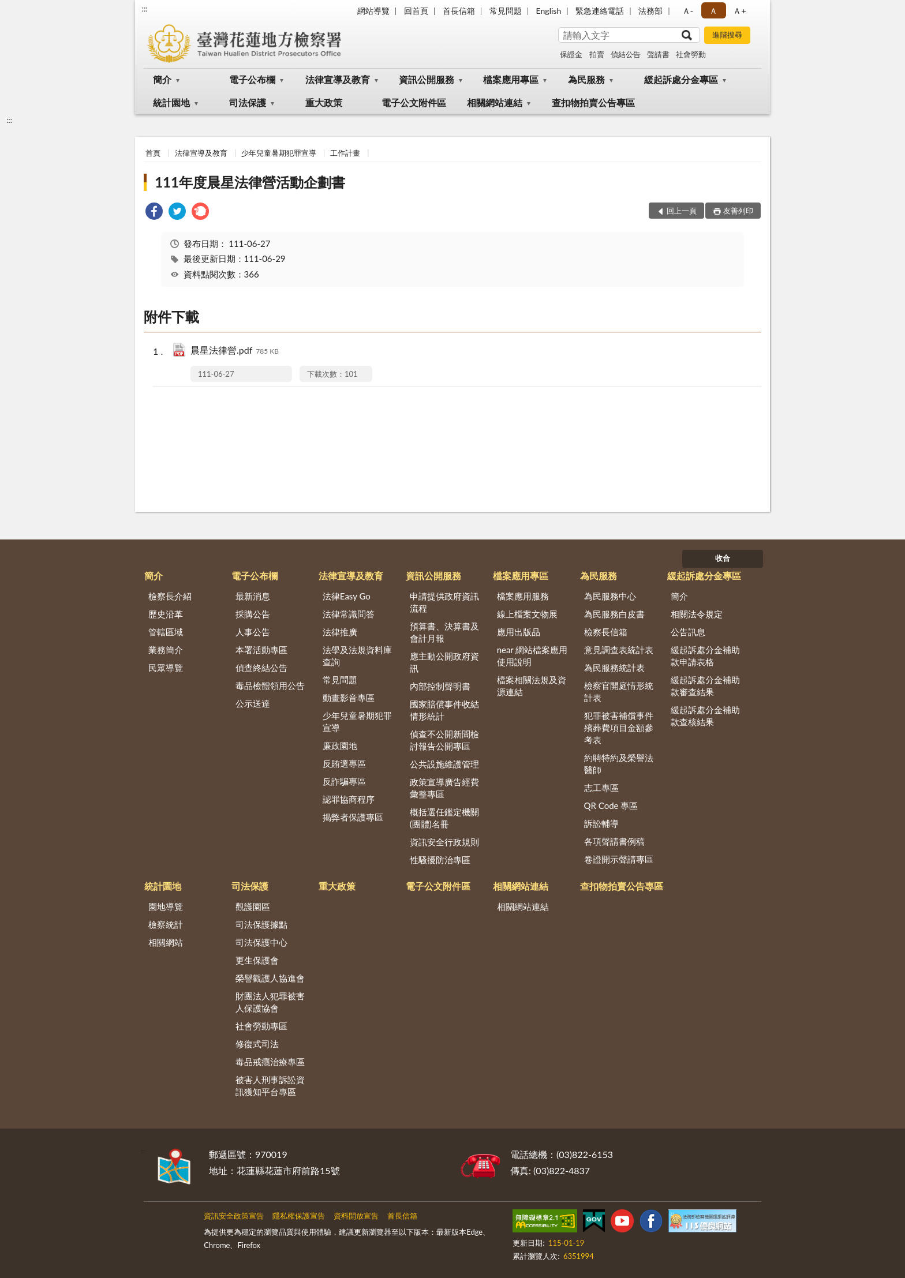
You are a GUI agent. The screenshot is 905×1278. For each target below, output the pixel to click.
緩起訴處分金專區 (681, 79)
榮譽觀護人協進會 (270, 978)
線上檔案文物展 (527, 614)
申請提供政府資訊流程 (444, 602)
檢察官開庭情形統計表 (618, 691)
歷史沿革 (165, 614)
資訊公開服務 (426, 79)
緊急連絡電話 (599, 11)
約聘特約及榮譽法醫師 (618, 763)
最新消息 (252, 596)
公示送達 (252, 703)
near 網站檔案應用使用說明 (532, 655)
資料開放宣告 (356, 1215)
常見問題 (505, 11)
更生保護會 (257, 960)
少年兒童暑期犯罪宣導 (278, 153)
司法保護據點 (261, 924)
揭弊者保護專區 (353, 817)
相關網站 (165, 942)
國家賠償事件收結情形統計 (444, 710)
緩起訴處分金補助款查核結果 (705, 715)
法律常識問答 (349, 614)
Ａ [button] (713, 11)
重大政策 (323, 102)
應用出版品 (518, 632)
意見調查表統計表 (618, 649)
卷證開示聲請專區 (618, 859)
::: (144, 8)
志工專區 (601, 787)
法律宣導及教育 (337, 79)
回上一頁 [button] (682, 210)
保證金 (571, 54)
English (549, 11)
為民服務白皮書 (614, 614)
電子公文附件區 (414, 102)
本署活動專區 (261, 649)
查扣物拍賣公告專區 (593, 102)
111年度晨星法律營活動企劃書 (250, 182)
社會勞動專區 (261, 1026)
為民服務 (586, 79)
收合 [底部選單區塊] (722, 558)
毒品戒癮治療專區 (270, 1061)
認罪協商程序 (349, 799)
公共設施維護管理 (444, 764)
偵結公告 (626, 54)
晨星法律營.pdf (234, 351)
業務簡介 (165, 649)
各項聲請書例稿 (614, 841)
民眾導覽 (165, 667)
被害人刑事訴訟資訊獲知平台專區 (270, 1085)
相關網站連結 (494, 102)
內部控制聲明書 (440, 686)
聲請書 (658, 54)
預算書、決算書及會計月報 (444, 632)
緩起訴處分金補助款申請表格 (705, 655)
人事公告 (252, 632)
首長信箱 (459, 11)
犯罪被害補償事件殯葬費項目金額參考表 (618, 727)
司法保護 (247, 102)
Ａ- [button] (687, 11)
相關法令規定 (697, 614)
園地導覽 (165, 906)
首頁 (152, 153)
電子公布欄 (252, 79)
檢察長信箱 (605, 632)
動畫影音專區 (349, 697)
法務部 (650, 11)
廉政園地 (340, 745)
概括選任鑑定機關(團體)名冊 (444, 818)
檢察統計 (165, 924)
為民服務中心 (610, 596)
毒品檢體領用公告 (270, 685)
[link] (154, 213)
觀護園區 (252, 906)
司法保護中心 (261, 942)
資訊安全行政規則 (444, 842)
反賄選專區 (344, 763)
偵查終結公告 (261, 667)
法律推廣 (340, 632)
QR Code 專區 (611, 805)
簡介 (162, 79)
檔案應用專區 (510, 79)
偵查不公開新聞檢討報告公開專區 (444, 740)
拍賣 (596, 54)
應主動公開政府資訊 (444, 662)
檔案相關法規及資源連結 (531, 685)
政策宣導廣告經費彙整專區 (444, 788)
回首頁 (416, 11)
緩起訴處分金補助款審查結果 (705, 685)
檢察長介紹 (170, 596)
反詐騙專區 (344, 781)
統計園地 (171, 102)
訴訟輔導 (601, 823)
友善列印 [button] (738, 210)
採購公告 (252, 614)
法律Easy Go (347, 596)
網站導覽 (373, 11)
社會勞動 (691, 54)
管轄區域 (165, 632)
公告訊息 (688, 632)
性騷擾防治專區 (440, 860)
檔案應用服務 (523, 596)
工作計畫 (345, 153)
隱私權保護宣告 (298, 1215)
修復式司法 (257, 1044)
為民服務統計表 (614, 667)
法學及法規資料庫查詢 (357, 655)
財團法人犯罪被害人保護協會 (270, 1002)
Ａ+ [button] (739, 11)
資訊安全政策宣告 (234, 1215)
